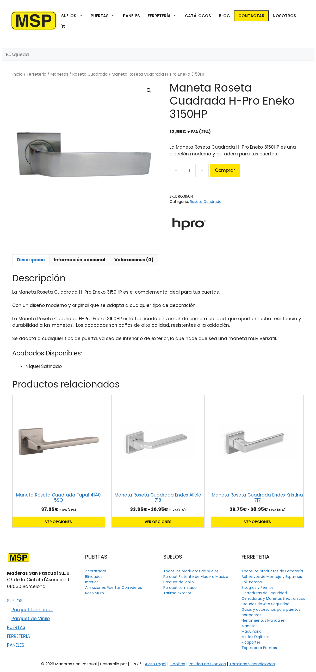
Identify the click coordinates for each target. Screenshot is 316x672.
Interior (91, 582)
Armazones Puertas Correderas (113, 587)
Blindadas (93, 576)
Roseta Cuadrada (90, 74)
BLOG (224, 16)
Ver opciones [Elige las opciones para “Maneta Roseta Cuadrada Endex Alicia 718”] (158, 521)
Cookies (177, 664)
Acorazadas (96, 571)
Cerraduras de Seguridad (264, 593)
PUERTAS (105, 16)
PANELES (131, 16)
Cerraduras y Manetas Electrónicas (273, 598)
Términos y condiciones (252, 664)
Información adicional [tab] (79, 260)
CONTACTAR (251, 16)
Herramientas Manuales (263, 620)
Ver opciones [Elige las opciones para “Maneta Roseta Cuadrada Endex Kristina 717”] (257, 521)
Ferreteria (36, 74)
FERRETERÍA (164, 16)
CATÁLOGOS (198, 16)
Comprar (225, 170)
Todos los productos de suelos (191, 571)
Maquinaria (251, 631)
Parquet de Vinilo (30, 618)
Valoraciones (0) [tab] (133, 260)
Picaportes (251, 642)
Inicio (17, 74)
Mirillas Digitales (255, 636)
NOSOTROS (284, 16)
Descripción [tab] (31, 260)
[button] (149, 90)
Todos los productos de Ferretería (272, 571)
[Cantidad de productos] (189, 170)
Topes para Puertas (259, 647)
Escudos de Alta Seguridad (265, 604)
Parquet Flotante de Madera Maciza (195, 576)
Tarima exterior (177, 593)
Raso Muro (94, 593)
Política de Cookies (207, 664)
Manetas (59, 74)
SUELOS (74, 16)
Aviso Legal (155, 664)
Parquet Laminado (32, 610)
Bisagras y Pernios (257, 587)
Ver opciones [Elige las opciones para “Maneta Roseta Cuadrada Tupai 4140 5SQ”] (58, 521)
